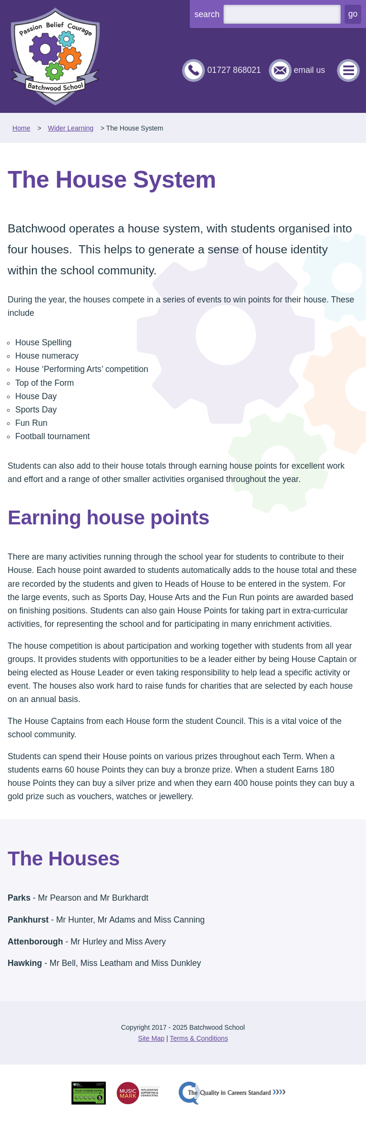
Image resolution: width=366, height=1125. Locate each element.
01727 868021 (234, 70)
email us (309, 70)
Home (21, 128)
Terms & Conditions (199, 1038)
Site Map (151, 1038)
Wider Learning (70, 128)
